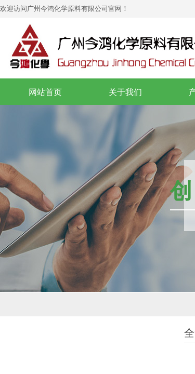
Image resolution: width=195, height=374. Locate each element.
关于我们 (125, 92)
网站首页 (45, 92)
